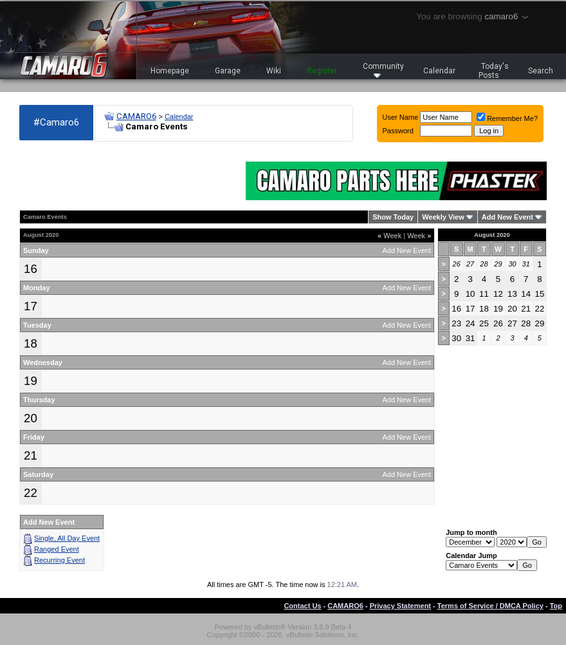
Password (398, 131)
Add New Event (507, 217)
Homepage (170, 70)
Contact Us (302, 606)
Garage (228, 70)
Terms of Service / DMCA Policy (490, 606)
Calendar (439, 70)
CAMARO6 (136, 116)
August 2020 (491, 235)
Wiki (273, 70)
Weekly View (443, 217)
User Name (401, 117)
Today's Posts (494, 71)
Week (389, 235)
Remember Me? (507, 118)
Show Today (393, 217)
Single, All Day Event (67, 538)
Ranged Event (56, 549)
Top (556, 606)
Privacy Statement (400, 606)
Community (383, 70)
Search (540, 70)
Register (322, 70)
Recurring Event (59, 560)
